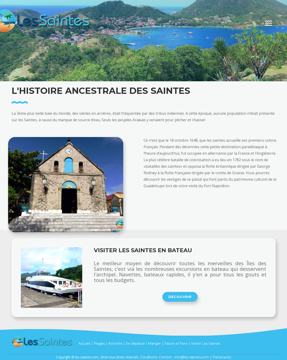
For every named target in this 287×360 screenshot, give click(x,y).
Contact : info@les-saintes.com (184, 357)
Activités (115, 343)
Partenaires (222, 357)
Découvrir (180, 297)
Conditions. (149, 357)
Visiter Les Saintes (206, 343)
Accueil (84, 343)
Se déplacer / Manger (143, 343)
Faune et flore (175, 343)
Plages (99, 343)
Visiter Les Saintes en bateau (143, 250)
